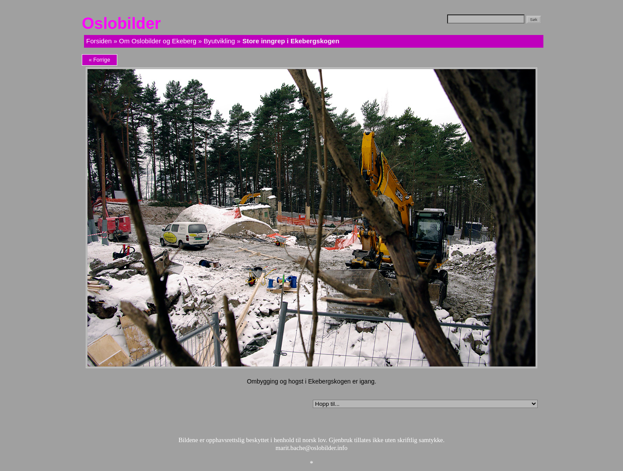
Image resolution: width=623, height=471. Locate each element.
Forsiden (99, 41)
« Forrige (99, 60)
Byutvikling (219, 41)
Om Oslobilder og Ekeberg (157, 41)
